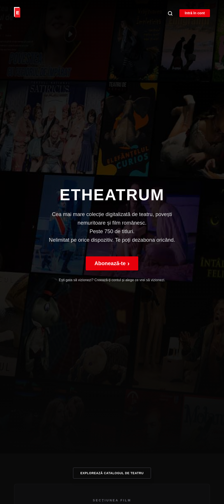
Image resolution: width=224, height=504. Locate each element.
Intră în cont (195, 13)
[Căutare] (170, 13)
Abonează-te (112, 263)
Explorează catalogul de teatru (112, 473)
